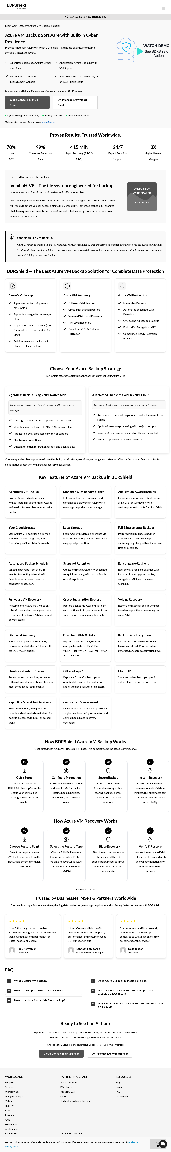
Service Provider (68, 1082)
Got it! (158, 1144)
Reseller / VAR (67, 1091)
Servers (9, 1087)
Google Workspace (15, 1096)
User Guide (122, 1096)
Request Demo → (50, 121)
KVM (7, 1110)
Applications (11, 1129)
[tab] (43, 981)
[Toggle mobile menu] (164, 8)
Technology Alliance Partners (75, 1101)
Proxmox (9, 1115)
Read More (142, 202)
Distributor (66, 1087)
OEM (63, 1096)
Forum (119, 1087)
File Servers (11, 1124)
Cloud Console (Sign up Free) (24, 102)
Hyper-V (9, 1105)
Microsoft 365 (12, 1091)
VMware (9, 1101)
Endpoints (10, 1082)
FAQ (118, 1091)
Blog (118, 1082)
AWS (7, 1119)
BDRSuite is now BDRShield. (85, 16)
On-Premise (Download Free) (72, 102)
